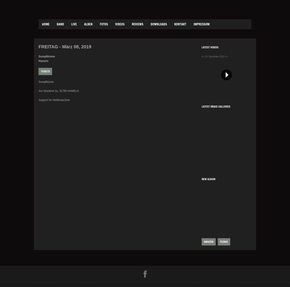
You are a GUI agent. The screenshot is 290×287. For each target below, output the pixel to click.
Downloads (159, 24)
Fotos (104, 24)
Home (46, 24)
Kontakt (180, 24)
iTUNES (224, 242)
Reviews (137, 24)
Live (74, 24)
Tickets (45, 71)
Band (60, 24)
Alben (88, 24)
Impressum (201, 24)
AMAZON (208, 242)
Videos (119, 24)
